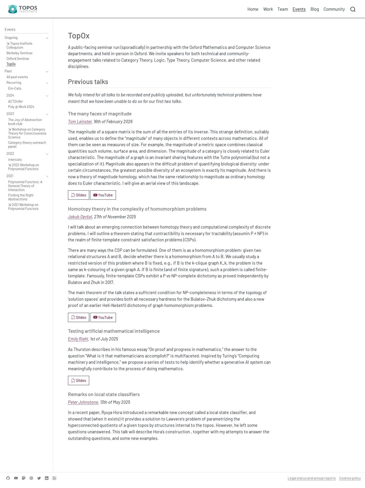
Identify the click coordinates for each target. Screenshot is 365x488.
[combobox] (353, 9)
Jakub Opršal (80, 216)
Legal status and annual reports (312, 478)
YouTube (103, 194)
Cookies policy (350, 478)
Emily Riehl (78, 338)
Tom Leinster (79, 121)
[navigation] (24, 37)
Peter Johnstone (83, 402)
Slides (78, 194)
